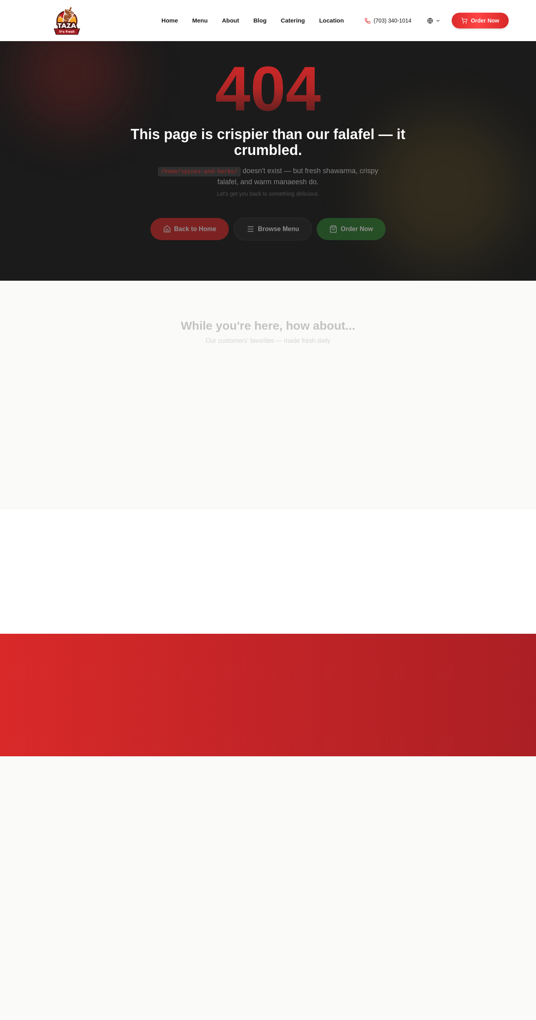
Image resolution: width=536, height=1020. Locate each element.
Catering (293, 20)
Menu (200, 20)
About (230, 20)
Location (331, 20)
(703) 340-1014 (388, 20)
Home (170, 20)
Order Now (480, 20)
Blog (259, 20)
